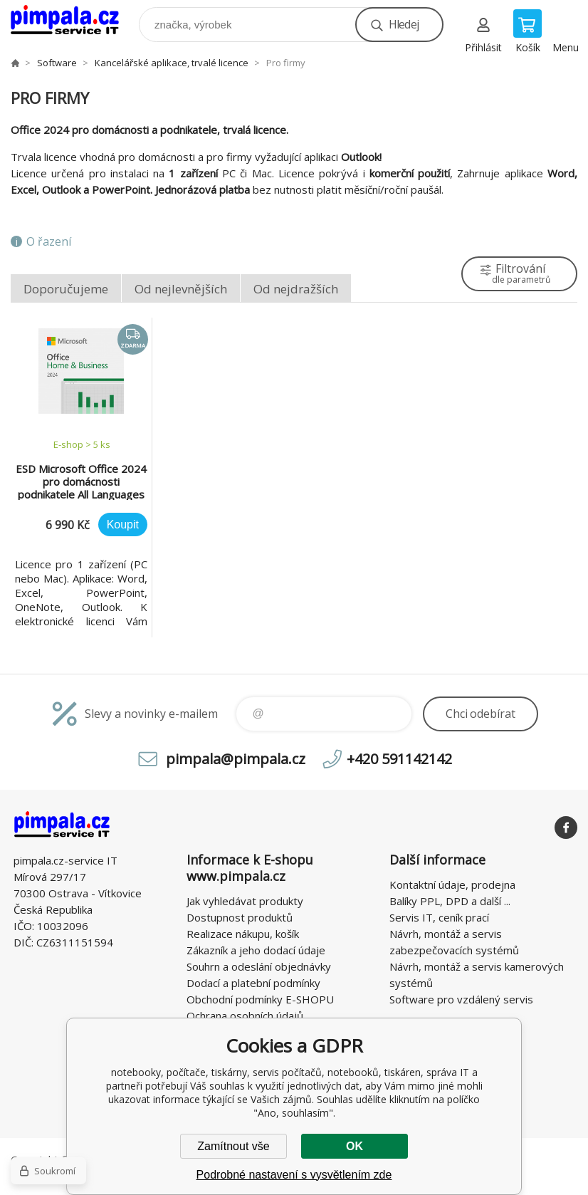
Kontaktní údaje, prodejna (452, 884)
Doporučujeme (65, 289)
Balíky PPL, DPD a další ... (449, 901)
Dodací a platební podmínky (253, 983)
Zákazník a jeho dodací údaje (256, 950)
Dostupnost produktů (240, 917)
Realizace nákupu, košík (243, 934)
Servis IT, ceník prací (439, 917)
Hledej (404, 24)
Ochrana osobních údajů (245, 1015)
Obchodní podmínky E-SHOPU (260, 999)
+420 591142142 (399, 758)
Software (57, 62)
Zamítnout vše (233, 1146)
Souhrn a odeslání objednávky (259, 966)
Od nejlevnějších (181, 289)
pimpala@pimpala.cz (235, 758)
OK (354, 1146)
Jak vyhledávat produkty (245, 901)
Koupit (123, 524)
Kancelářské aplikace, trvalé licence (171, 62)
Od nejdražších (295, 289)
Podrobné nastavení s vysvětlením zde (294, 1175)
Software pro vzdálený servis (461, 999)
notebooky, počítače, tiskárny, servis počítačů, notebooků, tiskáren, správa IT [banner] (74, 21)
